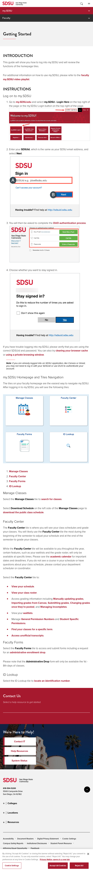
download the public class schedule (23, 512)
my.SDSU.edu (23, 102)
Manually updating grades (68, 599)
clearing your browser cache (72, 351)
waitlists (28, 613)
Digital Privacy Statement (48, 838)
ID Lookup (15, 486)
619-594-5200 (9, 788)
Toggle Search (81, 3)
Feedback (35, 848)
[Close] (88, 856)
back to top (87, 789)
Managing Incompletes (53, 607)
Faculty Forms (17, 481)
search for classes (51, 499)
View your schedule (22, 586)
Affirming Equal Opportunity (15, 848)
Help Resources (19, 751)
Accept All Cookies (58, 867)
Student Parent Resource (61, 843)
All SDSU (89, 3)
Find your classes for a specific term (31, 629)
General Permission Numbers (37, 619)
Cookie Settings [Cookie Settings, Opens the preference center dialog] (12, 867)
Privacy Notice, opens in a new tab (55, 861)
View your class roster (24, 593)
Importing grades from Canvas (29, 603)
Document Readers (25, 838)
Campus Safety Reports (13, 843)
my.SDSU (7, 10)
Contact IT (19, 741)
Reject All (79, 867)
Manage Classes (18, 471)
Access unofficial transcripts (27, 635)
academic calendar (60, 556)
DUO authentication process (69, 223)
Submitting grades (58, 603)
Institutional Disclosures (37, 843)
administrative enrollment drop (27, 652)
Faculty (6, 18)
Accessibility (8, 838)
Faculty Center (17, 476)
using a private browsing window (25, 355)
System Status (19, 760)
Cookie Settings (69, 839)
